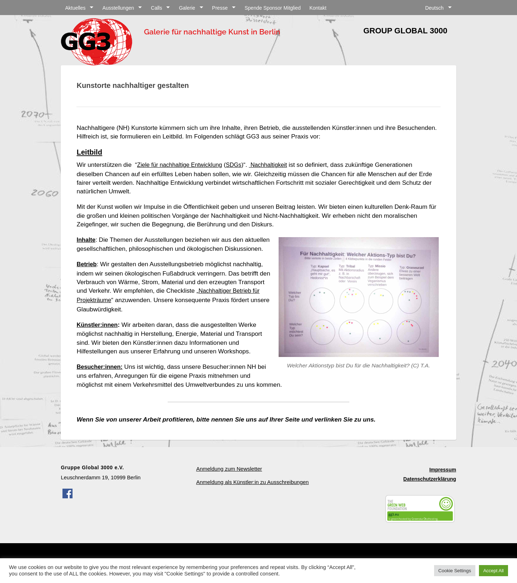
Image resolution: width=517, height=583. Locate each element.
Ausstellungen (118, 8)
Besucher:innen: (100, 371)
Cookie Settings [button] (454, 570)
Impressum (442, 474)
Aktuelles (75, 8)
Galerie (187, 8)
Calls (156, 8)
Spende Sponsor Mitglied (272, 8)
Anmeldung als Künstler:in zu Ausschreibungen (251, 486)
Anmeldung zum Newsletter (228, 473)
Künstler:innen (98, 330)
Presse (220, 8)
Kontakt (317, 8)
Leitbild (89, 152)
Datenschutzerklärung (429, 483)
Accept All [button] (493, 570)
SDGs (239, 164)
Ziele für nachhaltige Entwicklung (182, 164)
